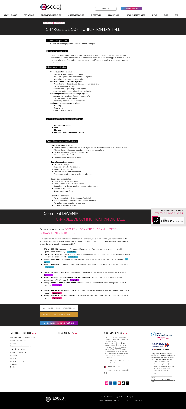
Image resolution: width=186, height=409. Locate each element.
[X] (127, 383)
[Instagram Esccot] (106, 383)
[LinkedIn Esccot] (115, 383)
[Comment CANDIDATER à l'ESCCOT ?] (59, 314)
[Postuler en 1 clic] (131, 8)
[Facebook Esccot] (110, 383)
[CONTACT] (105, 8)
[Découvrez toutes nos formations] (59, 308)
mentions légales (105, 400)
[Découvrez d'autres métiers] (59, 323)
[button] (12, 15)
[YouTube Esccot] (119, 383)
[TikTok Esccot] (123, 383)
